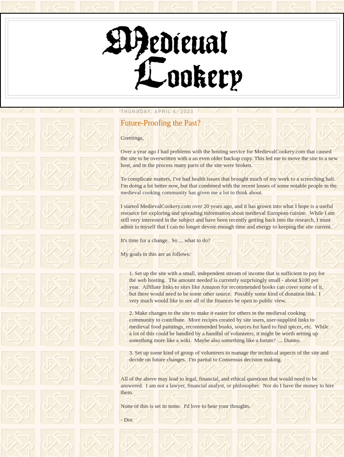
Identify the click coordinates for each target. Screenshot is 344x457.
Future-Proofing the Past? (161, 123)
